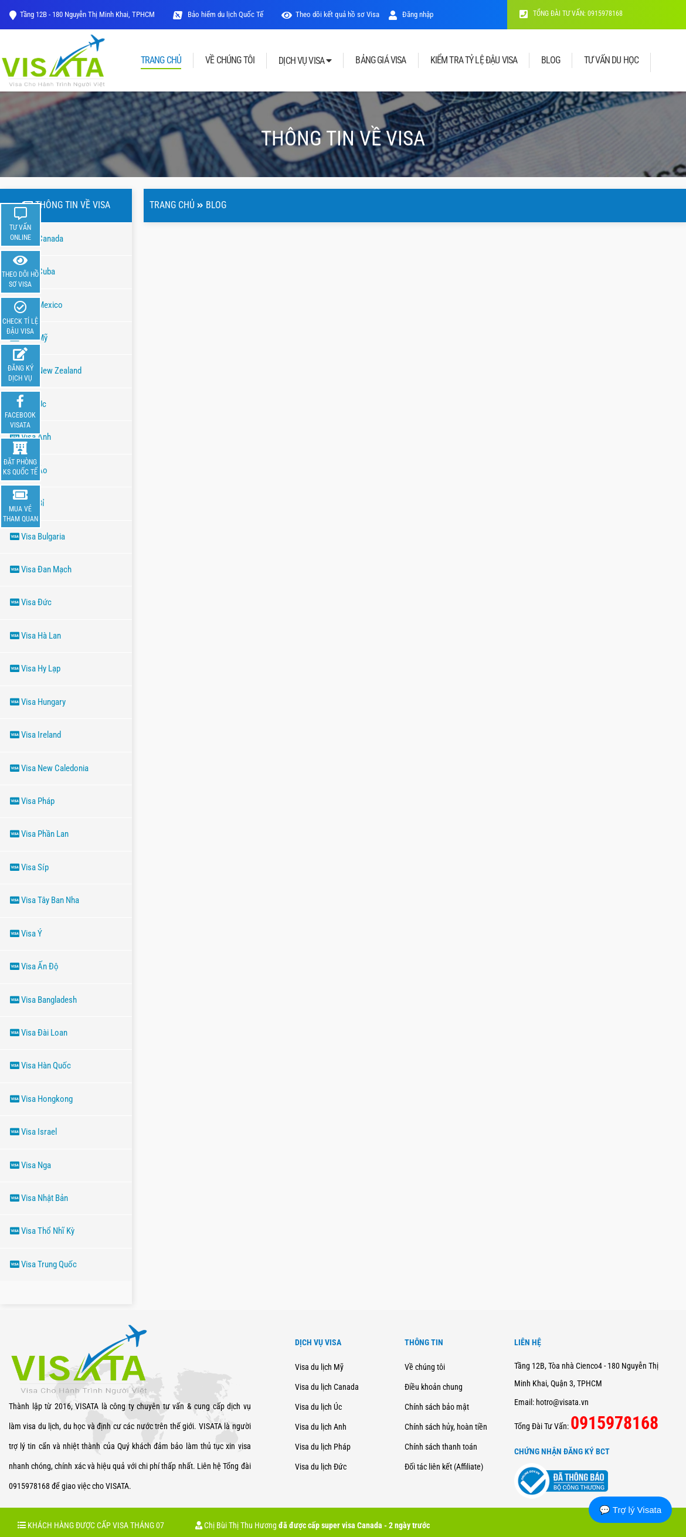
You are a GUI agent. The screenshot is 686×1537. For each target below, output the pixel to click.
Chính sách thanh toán (441, 1446)
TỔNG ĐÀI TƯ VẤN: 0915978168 (571, 13)
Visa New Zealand (45, 370)
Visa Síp (29, 867)
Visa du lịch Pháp (323, 1446)
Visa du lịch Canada (327, 1387)
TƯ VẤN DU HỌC (611, 60)
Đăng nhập (411, 14)
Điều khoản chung (434, 1387)
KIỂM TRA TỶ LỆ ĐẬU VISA (474, 60)
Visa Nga (30, 1165)
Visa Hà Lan (35, 635)
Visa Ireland (35, 735)
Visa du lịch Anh (321, 1426)
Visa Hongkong (41, 1099)
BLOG (550, 60)
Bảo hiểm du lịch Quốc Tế (224, 14)
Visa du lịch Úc (318, 1407)
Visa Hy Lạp (35, 668)
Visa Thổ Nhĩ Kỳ (42, 1231)
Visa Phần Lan (39, 834)
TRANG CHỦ (161, 61)
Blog (216, 205)
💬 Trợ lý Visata (630, 1510)
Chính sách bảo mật (437, 1407)
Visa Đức (31, 602)
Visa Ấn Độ (34, 966)
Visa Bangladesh (43, 1000)
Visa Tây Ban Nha (44, 900)
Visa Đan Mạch (41, 569)
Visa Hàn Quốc (40, 1065)
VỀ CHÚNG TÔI (229, 60)
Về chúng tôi (425, 1367)
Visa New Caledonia (49, 768)
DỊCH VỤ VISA (305, 61)
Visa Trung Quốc (43, 1264)
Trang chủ (172, 205)
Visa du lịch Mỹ (319, 1367)
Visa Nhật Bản (39, 1198)
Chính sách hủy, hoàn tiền (446, 1426)
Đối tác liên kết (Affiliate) (444, 1466)
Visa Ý (26, 933)
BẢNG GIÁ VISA (380, 60)
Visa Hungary (38, 702)
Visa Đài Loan (38, 1032)
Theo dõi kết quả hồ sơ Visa (337, 14)
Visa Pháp (32, 801)
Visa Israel (33, 1132)
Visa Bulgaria (37, 536)
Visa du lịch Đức (321, 1466)
